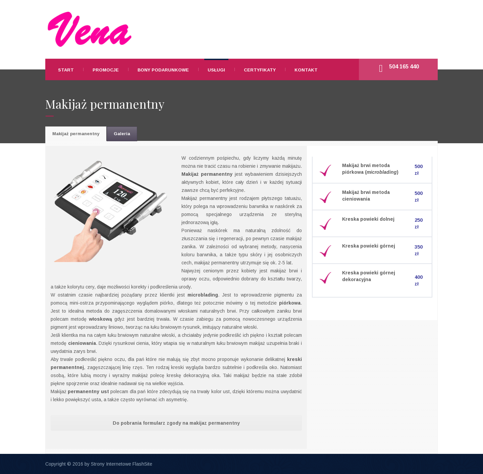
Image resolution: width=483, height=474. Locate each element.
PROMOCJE (106, 69)
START (66, 69)
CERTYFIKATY (260, 69)
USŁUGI (216, 69)
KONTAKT (306, 69)
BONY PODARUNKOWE (163, 69)
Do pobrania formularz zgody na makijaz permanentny (176, 423)
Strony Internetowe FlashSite (121, 464)
